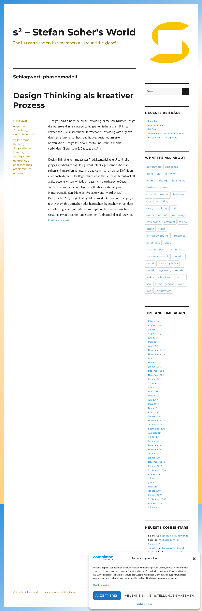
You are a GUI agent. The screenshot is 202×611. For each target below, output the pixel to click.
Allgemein (20, 126)
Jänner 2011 (154, 458)
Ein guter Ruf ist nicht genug (162, 137)
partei (150, 263)
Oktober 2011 (155, 453)
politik (150, 270)
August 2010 (155, 474)
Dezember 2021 (156, 371)
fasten (183, 221)
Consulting (20, 130)
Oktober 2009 (155, 495)
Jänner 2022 (154, 366)
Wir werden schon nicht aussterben (166, 133)
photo (162, 263)
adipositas (171, 166)
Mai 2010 (153, 486)
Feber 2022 (154, 362)
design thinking (156, 208)
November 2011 (156, 449)
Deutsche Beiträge (25, 134)
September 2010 (157, 470)
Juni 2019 (153, 400)
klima (162, 228)
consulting (161, 201)
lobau (167, 242)
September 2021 (157, 383)
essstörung (153, 221)
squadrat (152, 548)
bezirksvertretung (157, 187)
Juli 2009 (153, 507)
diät (173, 208)
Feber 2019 (154, 408)
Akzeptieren (107, 595)
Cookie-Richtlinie (144, 604)
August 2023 (154, 333)
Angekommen (156, 125)
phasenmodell (22, 164)
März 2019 (153, 404)
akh (159, 173)
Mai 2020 (153, 391)
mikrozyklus (21, 160)
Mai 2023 (152, 342)
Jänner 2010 (154, 491)
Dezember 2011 (156, 445)
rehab (179, 270)
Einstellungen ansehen (171, 595)
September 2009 (157, 499)
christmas (178, 194)
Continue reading (58, 220)
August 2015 (154, 433)
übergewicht (163, 290)
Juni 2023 (153, 338)
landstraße (153, 242)
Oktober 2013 (155, 441)
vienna (170, 284)
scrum (181, 277)
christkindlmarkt (157, 194)
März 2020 (153, 395)
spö (148, 284)
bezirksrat (178, 180)
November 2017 (156, 420)
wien (181, 284)
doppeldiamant (23, 148)
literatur (18, 152)
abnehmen (153, 166)
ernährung (178, 215)
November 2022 (156, 354)
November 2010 (156, 462)
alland (150, 180)
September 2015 (157, 429)
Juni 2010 (153, 482)
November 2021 (156, 375)
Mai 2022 (152, 358)
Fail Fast (152, 129)
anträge (163, 180)
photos (173, 263)
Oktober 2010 (155, 466)
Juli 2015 (152, 437)
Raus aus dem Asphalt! (173, 548)
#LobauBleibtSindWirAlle (175, 536)
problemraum (22, 168)
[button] (194, 559)
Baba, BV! (153, 121)
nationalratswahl (157, 256)
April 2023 (153, 346)
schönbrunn (165, 277)
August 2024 (155, 325)
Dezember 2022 (156, 350)
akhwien (171, 173)
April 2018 (153, 412)
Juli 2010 (152, 478)
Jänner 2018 (154, 416)
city (148, 201)
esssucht (169, 221)
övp (148, 290)
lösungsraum (21, 156)
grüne (150, 228)
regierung (164, 270)
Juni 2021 (153, 387)
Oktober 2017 (155, 424)
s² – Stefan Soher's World (74, 32)
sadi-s (150, 277)
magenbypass (155, 249)
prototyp (18, 173)
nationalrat (175, 249)
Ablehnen (134, 595)
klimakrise (178, 235)
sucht (158, 284)
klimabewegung (157, 235)
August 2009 (155, 503)
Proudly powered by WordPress (58, 592)
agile (16, 139)
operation (178, 256)
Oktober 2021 (155, 379)
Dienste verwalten (101, 585)
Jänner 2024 (154, 329)
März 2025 (153, 321)
